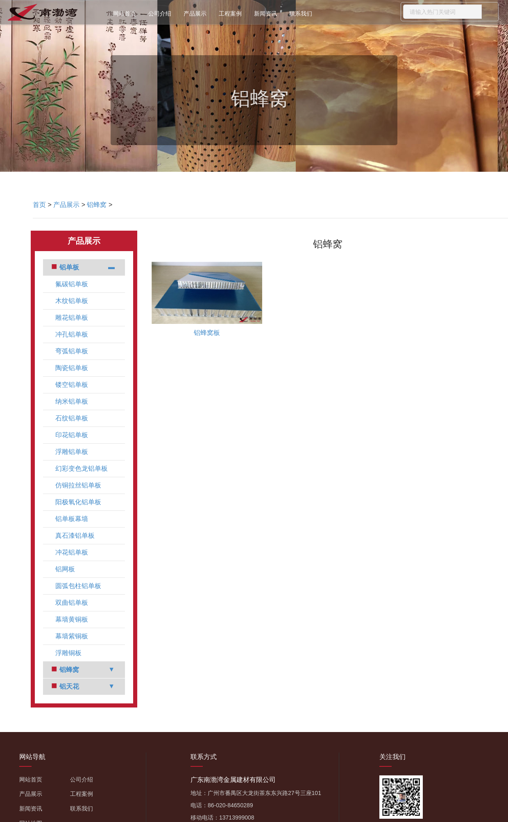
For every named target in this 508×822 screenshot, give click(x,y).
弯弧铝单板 (71, 351)
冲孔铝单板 (71, 334)
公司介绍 (159, 13)
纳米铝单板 (71, 401)
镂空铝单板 (71, 384)
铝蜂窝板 (207, 332)
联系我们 (300, 13)
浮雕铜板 (68, 652)
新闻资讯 (265, 13)
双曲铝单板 (71, 602)
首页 (39, 204)
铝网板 (65, 569)
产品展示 (195, 13)
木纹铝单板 (71, 300)
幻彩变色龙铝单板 (81, 468)
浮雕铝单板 (71, 451)
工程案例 (230, 13)
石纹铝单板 (71, 418)
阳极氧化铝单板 (78, 502)
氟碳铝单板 (71, 284)
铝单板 (69, 267)
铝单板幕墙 (71, 518)
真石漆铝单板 (75, 535)
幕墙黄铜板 (71, 619)
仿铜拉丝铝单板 (78, 485)
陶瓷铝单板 (71, 367)
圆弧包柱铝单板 (78, 585)
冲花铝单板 (71, 552)
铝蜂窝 (97, 204)
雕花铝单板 (71, 317)
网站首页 (124, 13)
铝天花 (69, 686)
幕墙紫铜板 (71, 636)
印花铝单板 (71, 434)
